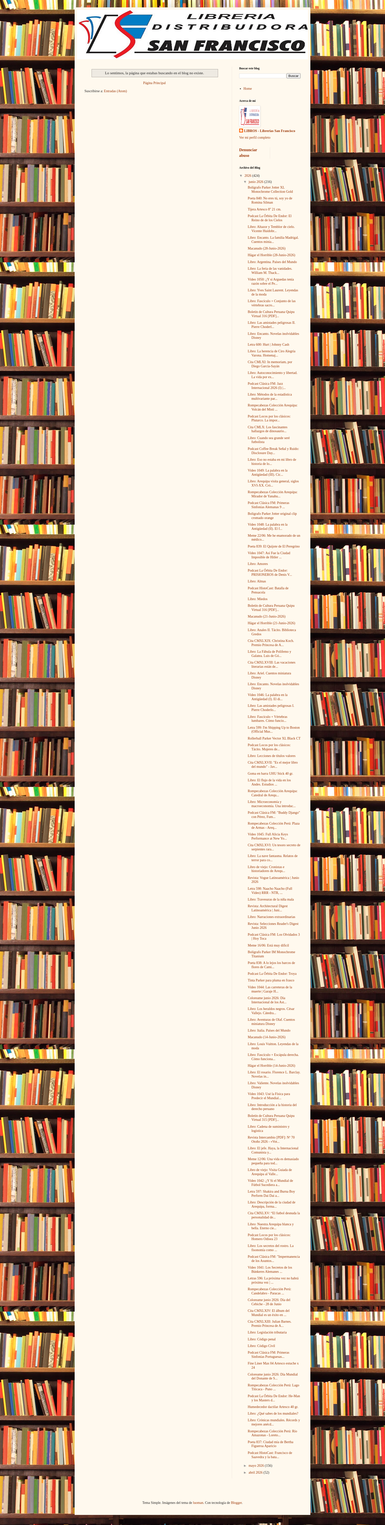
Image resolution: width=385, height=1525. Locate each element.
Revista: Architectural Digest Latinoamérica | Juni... (268, 908)
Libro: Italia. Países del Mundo (269, 1030)
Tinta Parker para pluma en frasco (271, 980)
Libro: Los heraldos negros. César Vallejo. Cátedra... (271, 1011)
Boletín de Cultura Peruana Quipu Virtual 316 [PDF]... (271, 314)
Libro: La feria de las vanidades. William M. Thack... (270, 271)
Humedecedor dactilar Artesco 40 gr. (273, 1407)
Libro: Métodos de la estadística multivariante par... (270, 396)
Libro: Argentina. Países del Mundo (272, 262)
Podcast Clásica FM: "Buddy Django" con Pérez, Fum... (274, 815)
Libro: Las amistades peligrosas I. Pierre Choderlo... (271, 708)
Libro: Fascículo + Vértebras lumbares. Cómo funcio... (267, 719)
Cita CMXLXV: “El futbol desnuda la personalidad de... (274, 1215)
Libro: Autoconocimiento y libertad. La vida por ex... (272, 375)
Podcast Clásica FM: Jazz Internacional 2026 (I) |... (267, 386)
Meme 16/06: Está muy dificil (268, 945)
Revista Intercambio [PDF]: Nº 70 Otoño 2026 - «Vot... (271, 1139)
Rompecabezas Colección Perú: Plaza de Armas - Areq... (274, 825)
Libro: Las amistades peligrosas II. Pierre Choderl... (271, 325)
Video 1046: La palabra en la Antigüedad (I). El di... (268, 697)
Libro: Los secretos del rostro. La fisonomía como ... (271, 1248)
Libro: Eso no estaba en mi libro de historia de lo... (272, 462)
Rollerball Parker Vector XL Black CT (274, 738)
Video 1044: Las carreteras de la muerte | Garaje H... (270, 989)
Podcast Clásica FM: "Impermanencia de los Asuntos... (274, 1259)
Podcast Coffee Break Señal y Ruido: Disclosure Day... (273, 451)
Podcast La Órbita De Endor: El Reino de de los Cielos (269, 218)
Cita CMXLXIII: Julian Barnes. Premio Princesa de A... (269, 1324)
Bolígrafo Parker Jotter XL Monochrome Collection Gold (270, 189)
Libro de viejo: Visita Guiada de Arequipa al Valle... (270, 1172)
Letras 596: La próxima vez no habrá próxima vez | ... (273, 1280)
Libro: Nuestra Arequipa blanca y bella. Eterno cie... (271, 1226)
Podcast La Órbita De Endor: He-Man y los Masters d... (274, 1398)
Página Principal (154, 83)
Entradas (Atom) (115, 91)
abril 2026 (255, 1472)
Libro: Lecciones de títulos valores (271, 756)
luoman (198, 1503)
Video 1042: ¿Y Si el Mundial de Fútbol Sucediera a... (270, 1183)
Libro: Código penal (262, 1339)
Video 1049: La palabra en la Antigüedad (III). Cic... (268, 472)
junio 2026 (256, 182)
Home (248, 88)
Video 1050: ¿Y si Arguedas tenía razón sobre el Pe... (271, 281)
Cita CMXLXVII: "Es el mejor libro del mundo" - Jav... (273, 765)
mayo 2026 (256, 1465)
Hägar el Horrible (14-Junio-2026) (271, 1065)
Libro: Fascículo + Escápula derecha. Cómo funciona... (273, 1057)
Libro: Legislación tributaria (267, 1332)
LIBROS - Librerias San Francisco (269, 131)
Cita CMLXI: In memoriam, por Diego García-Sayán (270, 364)
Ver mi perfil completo (254, 137)
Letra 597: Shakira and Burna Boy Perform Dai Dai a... (271, 1194)
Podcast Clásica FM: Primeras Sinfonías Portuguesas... (268, 1355)
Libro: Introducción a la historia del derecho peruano (272, 1107)
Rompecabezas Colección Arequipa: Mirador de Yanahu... (273, 494)
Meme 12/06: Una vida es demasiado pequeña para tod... (273, 1161)
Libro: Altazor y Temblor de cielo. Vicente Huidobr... (271, 229)
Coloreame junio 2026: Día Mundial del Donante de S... (273, 1376)
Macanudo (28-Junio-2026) (267, 248)
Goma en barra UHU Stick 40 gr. (270, 773)
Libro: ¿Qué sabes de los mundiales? (273, 1413)
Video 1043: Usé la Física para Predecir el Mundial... (269, 1096)
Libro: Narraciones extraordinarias (271, 917)
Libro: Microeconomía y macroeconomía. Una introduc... (272, 804)
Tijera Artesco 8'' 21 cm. (264, 209)
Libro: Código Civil (261, 1346)
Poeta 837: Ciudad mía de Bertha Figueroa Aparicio (270, 1444)
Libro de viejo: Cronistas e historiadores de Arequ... (266, 869)
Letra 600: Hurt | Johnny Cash (268, 344)
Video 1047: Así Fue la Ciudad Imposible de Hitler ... (269, 555)
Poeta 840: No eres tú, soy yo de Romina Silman (270, 200)
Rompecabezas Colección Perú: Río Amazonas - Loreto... (272, 1433)
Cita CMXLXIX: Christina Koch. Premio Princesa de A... (271, 643)
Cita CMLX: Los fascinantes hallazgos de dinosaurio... (267, 429)
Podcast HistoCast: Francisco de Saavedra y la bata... (270, 1455)
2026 (248, 176)
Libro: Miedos (258, 599)
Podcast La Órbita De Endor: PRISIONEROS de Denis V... (270, 573)
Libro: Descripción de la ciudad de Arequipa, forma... (271, 1204)
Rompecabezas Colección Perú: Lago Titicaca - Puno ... (273, 1387)
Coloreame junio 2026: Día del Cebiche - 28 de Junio (269, 1302)
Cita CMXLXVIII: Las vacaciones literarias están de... (271, 664)
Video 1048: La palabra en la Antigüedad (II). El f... (268, 527)
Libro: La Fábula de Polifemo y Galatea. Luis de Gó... (269, 654)
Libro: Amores (258, 564)
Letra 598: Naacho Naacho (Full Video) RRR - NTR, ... (270, 891)
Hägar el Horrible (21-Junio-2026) (271, 623)
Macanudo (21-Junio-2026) (267, 616)
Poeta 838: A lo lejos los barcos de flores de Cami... (271, 965)
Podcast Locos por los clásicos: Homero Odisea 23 (269, 1237)
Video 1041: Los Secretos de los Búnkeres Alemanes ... (270, 1269)
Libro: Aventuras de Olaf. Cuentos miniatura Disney (271, 1022)
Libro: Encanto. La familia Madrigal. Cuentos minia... (273, 240)
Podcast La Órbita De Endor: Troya (272, 974)
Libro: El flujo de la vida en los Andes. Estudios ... (269, 782)
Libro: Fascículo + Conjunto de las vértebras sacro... (272, 303)
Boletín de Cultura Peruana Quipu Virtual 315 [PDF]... (271, 1118)
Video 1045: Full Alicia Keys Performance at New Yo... (268, 836)
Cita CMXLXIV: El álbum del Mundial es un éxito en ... (268, 1313)
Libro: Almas (257, 581)
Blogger (236, 1503)
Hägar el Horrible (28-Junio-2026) (271, 255)
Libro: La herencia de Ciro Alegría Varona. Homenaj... (271, 353)
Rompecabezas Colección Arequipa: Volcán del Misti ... (273, 407)
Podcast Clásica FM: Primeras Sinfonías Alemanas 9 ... (268, 505)
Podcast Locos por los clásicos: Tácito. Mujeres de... (269, 747)
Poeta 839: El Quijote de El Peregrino (274, 546)
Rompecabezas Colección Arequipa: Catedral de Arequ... (273, 793)
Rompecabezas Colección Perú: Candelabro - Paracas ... (269, 1291)
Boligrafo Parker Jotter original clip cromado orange (272, 516)
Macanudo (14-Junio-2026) (267, 1037)
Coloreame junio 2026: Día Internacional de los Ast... (267, 1000)
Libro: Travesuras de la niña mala (271, 899)
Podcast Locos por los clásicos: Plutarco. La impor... (269, 418)
